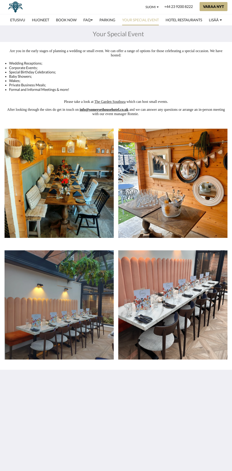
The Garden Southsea (110, 102)
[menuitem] (17, 20)
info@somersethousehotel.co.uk (104, 109)
